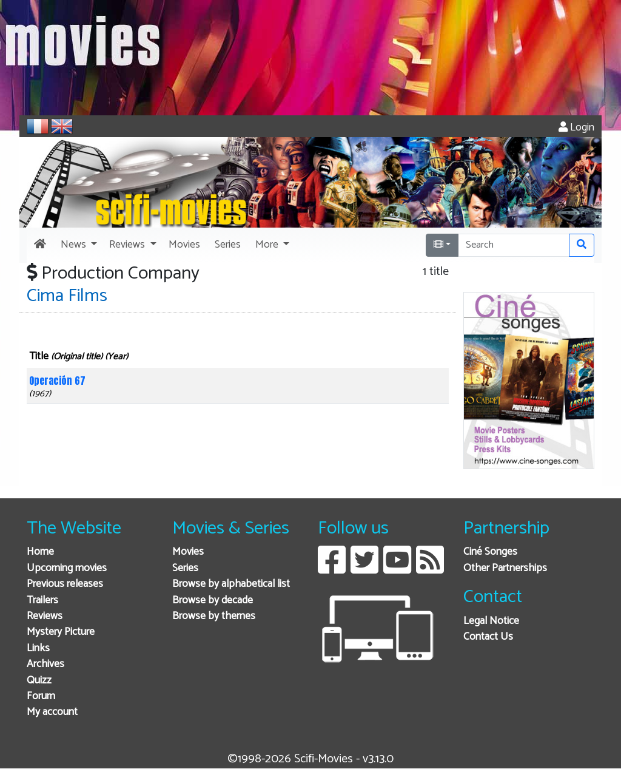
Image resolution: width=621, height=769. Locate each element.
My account (52, 712)
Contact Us (488, 637)
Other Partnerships (505, 568)
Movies (188, 552)
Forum (41, 696)
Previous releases (65, 584)
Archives (45, 664)
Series (185, 568)
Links (38, 648)
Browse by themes (213, 616)
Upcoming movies (67, 568)
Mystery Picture (61, 632)
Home (40, 552)
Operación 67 (57, 380)
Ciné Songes (490, 552)
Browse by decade (212, 600)
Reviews (44, 616)
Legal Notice (491, 621)
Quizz (39, 680)
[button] (77, 245)
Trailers (42, 600)
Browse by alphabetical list (231, 584)
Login (576, 128)
